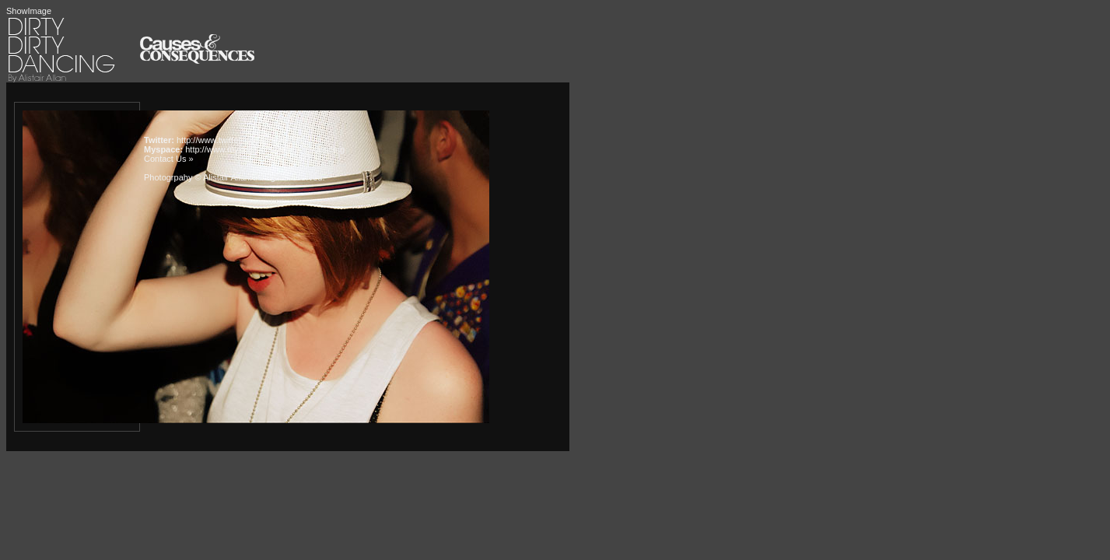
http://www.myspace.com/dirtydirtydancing (265, 149)
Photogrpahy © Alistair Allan (197, 177)
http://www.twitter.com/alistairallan (240, 140)
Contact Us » (169, 158)
